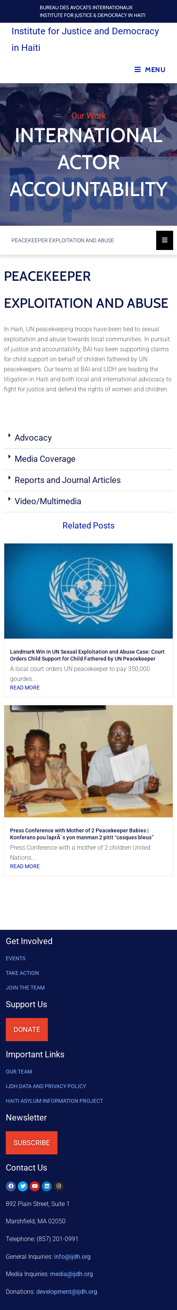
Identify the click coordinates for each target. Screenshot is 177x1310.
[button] (88, 438)
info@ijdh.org (72, 1256)
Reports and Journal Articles (68, 480)
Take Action (22, 973)
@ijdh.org (66, 1291)
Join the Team (25, 988)
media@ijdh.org (71, 1274)
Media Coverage (46, 459)
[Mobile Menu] (150, 69)
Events (15, 958)
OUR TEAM (19, 1071)
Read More (25, 687)
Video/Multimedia (48, 501)
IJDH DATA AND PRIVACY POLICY (46, 1086)
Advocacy (33, 438)
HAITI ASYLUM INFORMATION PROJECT (54, 1101)
